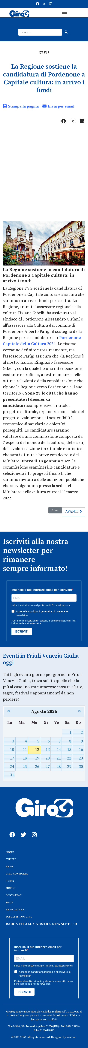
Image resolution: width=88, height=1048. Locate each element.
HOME (10, 852)
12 (37, 749)
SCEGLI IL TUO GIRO (19, 916)
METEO (10, 888)
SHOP (9, 902)
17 (12, 758)
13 (48, 749)
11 (25, 749)
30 (81, 766)
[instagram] (34, 830)
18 (25, 758)
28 (59, 766)
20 (48, 758)
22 (69, 758)
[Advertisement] (44, 174)
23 (81, 758)
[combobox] (40, 32)
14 (59, 749)
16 (81, 749)
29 (69, 766)
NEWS (10, 866)
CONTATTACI (14, 895)
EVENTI (11, 859)
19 (37, 758)
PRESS (10, 881)
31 (12, 775)
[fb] (11, 830)
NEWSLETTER (15, 909)
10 (12, 749)
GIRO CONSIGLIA (17, 873)
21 (59, 758)
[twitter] (22, 830)
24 (12, 766)
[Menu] (64, 13)
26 (37, 766)
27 (48, 766)
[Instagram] (50, 4)
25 (25, 766)
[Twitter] (44, 4)
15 (69, 749)
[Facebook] (37, 4)
